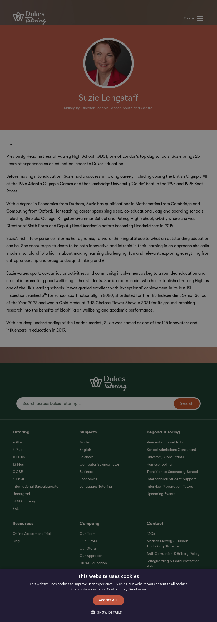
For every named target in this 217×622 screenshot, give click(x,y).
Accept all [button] (108, 600)
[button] (108, 612)
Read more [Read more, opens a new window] (137, 589)
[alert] (108, 311)
